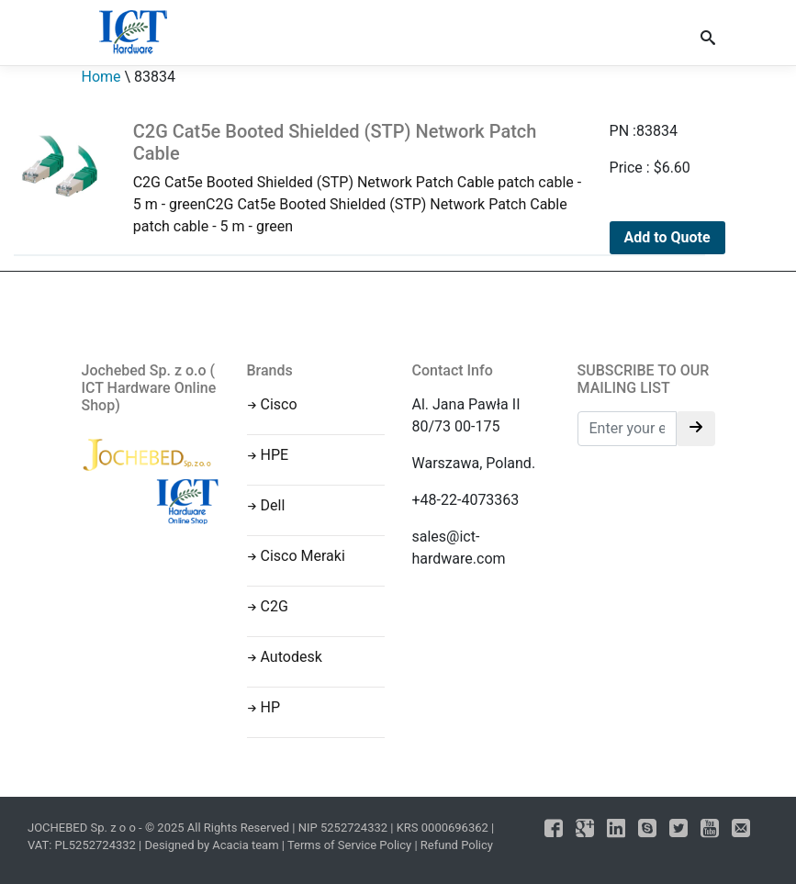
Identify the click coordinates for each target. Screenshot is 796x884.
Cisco (279, 404)
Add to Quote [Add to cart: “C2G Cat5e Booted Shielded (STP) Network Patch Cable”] (667, 237)
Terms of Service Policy (349, 845)
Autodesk (291, 657)
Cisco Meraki (303, 556)
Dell (273, 505)
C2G (274, 606)
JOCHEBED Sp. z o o (83, 827)
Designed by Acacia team (211, 845)
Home (101, 76)
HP (271, 707)
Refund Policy (456, 845)
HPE (275, 455)
